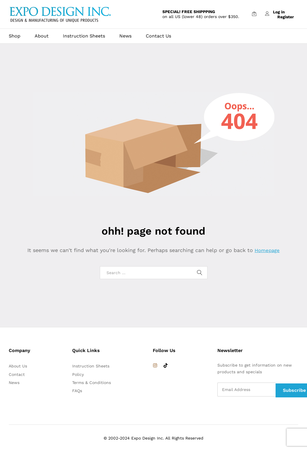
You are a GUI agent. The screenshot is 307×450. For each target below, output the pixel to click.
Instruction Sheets (84, 36)
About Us (18, 366)
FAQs (77, 390)
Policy (78, 374)
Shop (14, 36)
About (42, 36)
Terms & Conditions (91, 382)
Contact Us (158, 36)
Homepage (267, 250)
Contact (17, 374)
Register (285, 16)
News (125, 36)
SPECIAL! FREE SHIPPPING (188, 11)
